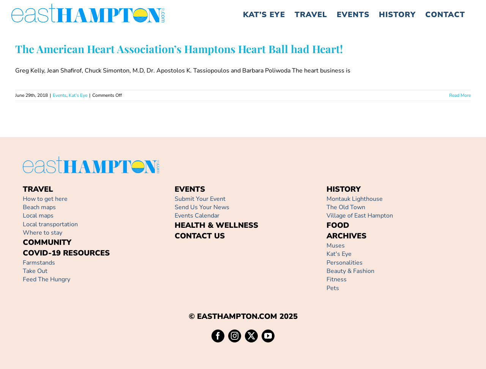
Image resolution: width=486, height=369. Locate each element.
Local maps (38, 215)
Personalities (345, 263)
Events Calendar (197, 215)
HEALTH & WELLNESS (216, 225)
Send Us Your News (202, 207)
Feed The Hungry (46, 279)
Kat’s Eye (78, 95)
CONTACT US (200, 236)
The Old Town (346, 207)
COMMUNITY (47, 242)
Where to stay (42, 233)
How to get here (45, 199)
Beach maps (39, 207)
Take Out (35, 271)
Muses (336, 245)
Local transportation (50, 224)
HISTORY (344, 189)
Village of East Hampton (360, 215)
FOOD (338, 225)
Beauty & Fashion (350, 271)
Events (59, 95)
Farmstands (39, 263)
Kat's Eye (339, 254)
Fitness (337, 279)
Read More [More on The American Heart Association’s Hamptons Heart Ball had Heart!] (460, 95)
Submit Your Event (200, 199)
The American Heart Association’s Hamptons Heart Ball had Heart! (179, 49)
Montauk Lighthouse (355, 199)
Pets (333, 288)
